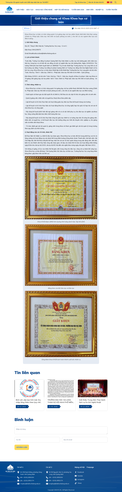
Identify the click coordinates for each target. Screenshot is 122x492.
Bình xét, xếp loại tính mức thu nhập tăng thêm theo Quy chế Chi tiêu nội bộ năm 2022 (28, 401)
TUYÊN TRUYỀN (111, 10)
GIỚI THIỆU (20, 10)
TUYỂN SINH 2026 (77, 10)
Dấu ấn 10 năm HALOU (96, 2)
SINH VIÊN (89, 10)
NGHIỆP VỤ (100, 10)
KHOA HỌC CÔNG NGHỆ (44, 10)
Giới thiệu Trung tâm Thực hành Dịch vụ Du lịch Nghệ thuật (92, 401)
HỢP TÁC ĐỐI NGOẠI (62, 10)
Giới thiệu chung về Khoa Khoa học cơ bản (61, 20)
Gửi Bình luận (21, 447)
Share (26, 28)
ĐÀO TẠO (29, 10)
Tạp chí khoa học (80, 2)
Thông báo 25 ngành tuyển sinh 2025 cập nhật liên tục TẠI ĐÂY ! (27, 2)
